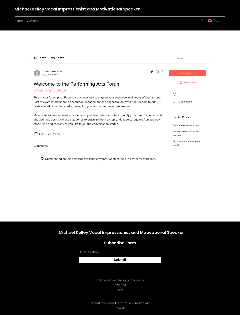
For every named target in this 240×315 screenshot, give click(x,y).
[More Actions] (161, 72)
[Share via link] (54, 134)
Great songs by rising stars (186, 125)
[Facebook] (202, 21)
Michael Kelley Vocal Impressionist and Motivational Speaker (77, 9)
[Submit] (120, 260)
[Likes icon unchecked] (36, 134)
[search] (187, 58)
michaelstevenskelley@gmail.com (120, 280)
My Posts (57, 58)
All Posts (40, 58)
